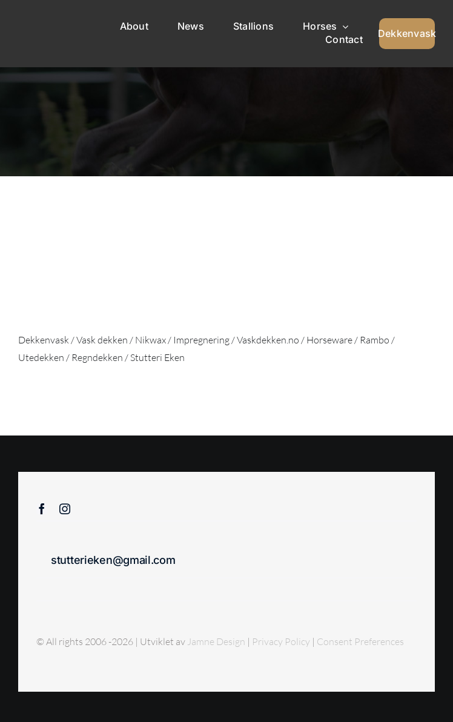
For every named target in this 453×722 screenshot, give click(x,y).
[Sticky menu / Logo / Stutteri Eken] (46, 19)
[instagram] (64, 508)
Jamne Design (216, 641)
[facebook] (41, 508)
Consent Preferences (360, 641)
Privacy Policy (282, 641)
